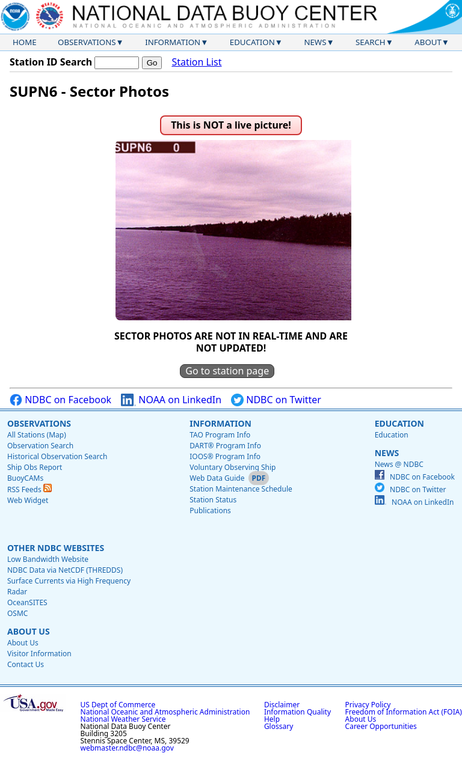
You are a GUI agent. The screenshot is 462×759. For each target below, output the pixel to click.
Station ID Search (51, 62)
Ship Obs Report (34, 467)
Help (272, 719)
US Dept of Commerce (118, 705)
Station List (196, 62)
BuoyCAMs (25, 478)
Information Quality (297, 712)
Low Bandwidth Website (47, 559)
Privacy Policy (368, 705)
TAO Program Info (219, 435)
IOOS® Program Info (224, 456)
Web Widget (27, 500)
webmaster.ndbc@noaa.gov (127, 748)
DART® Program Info (225, 445)
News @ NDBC (399, 464)
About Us (28, 631)
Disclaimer (282, 705)
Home (25, 42)
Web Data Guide (216, 478)
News (315, 42)
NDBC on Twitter (276, 400)
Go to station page (227, 370)
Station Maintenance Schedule (240, 489)
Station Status (212, 500)
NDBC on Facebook (60, 400)
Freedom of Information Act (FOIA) (403, 712)
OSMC (17, 613)
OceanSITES (27, 602)
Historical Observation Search (57, 456)
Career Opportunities (381, 726)
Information (172, 42)
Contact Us (25, 664)
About (428, 42)
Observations (87, 42)
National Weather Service (123, 719)
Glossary (278, 726)
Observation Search (40, 445)
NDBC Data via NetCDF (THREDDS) (65, 570)
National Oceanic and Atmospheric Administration (165, 712)
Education (252, 42)
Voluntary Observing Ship (232, 467)
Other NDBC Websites (55, 547)
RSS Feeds (29, 489)
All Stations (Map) (36, 435)
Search (371, 42)
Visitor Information (39, 653)
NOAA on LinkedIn (171, 400)
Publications (210, 510)
